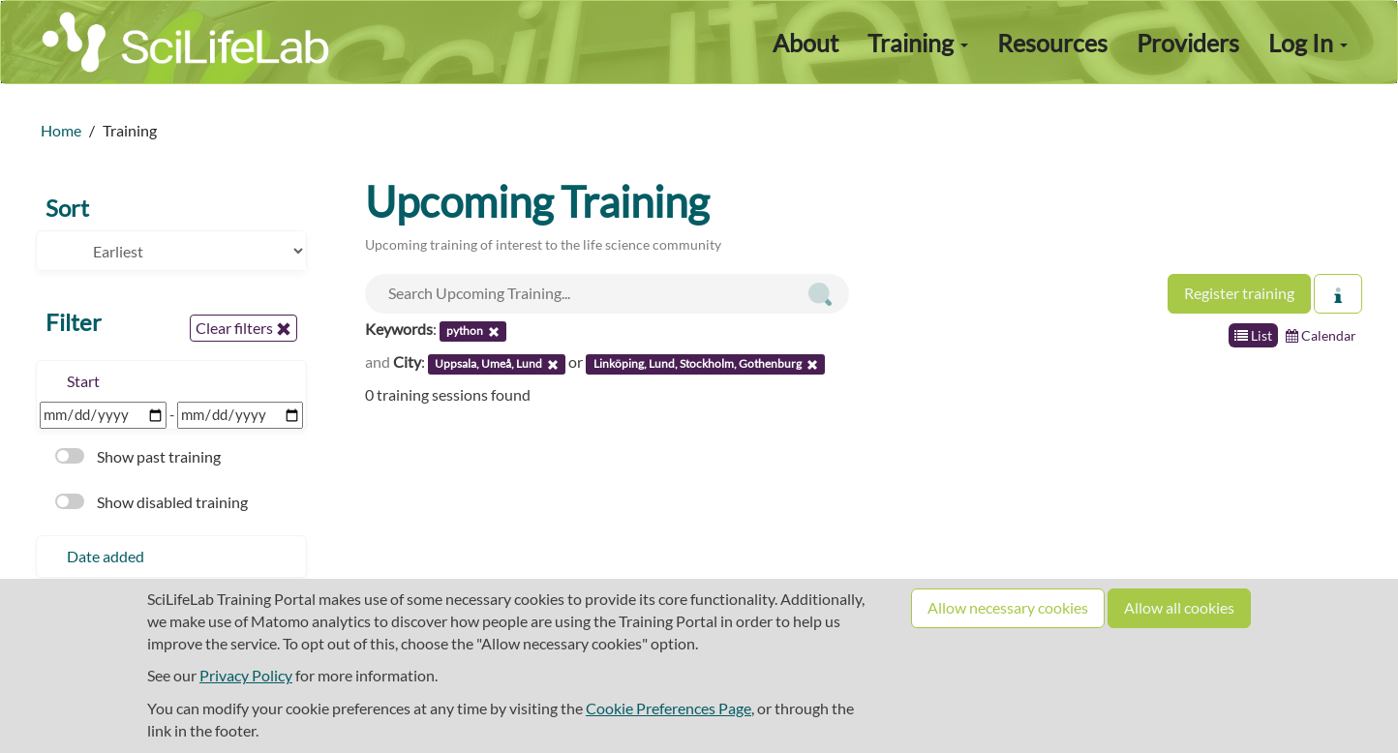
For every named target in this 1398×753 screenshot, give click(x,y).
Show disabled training (151, 502)
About (805, 42)
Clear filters (243, 328)
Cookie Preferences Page (668, 708)
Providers (1188, 42)
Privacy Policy (245, 675)
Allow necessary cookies (1007, 607)
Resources (1052, 42)
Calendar (1321, 335)
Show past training (138, 456)
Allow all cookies (1179, 607)
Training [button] (917, 42)
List (1253, 335)
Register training (1239, 293)
